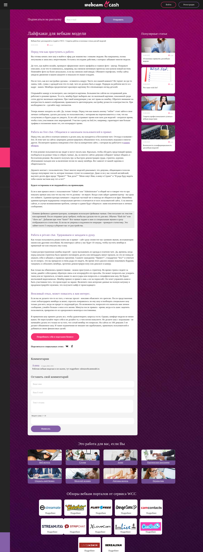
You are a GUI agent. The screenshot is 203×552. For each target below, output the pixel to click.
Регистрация (188, 4)
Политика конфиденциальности (69, 547)
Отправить (118, 20)
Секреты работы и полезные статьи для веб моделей (86, 41)
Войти (168, 4)
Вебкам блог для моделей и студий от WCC (47, 41)
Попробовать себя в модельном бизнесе (55, 337)
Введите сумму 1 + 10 (39, 416)
